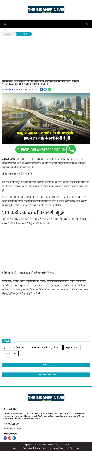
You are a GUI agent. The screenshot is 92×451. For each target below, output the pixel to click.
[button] (5, 24)
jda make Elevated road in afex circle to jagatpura (32, 347)
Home (7, 34)
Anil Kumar (10, 89)
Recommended (46, 374)
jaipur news (72, 347)
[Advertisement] (46, 57)
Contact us (27, 448)
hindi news (10, 353)
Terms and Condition (58, 448)
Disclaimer (74, 448)
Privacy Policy (41, 448)
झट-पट (46, 364)
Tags (6, 340)
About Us (9, 409)
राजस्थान (23, 34)
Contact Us (11, 424)
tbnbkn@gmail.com (12, 428)
